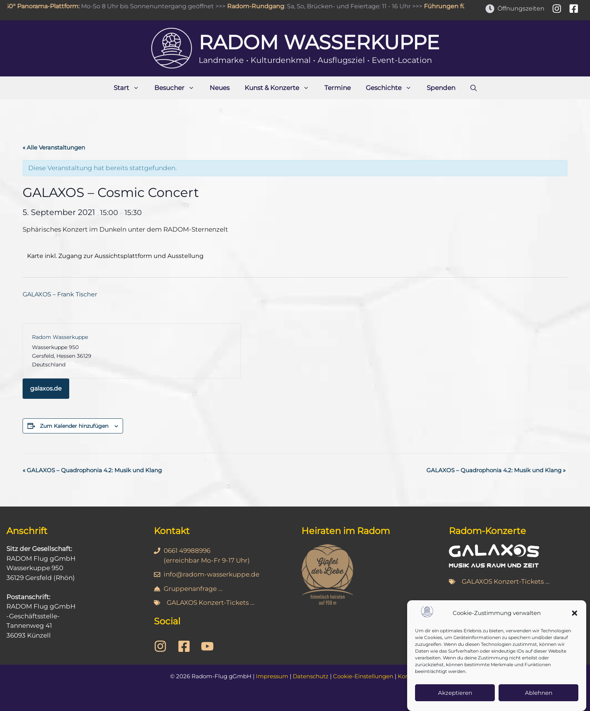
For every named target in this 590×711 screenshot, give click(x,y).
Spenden (441, 88)
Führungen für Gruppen (464, 6)
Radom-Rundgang (259, 6)
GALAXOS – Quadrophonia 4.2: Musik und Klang (92, 470)
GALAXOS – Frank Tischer (60, 294)
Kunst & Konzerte (281, 87)
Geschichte (392, 87)
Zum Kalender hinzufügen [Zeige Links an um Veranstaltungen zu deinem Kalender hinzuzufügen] (74, 426)
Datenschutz (310, 676)
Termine (337, 88)
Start (130, 87)
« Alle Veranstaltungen (54, 147)
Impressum (272, 676)
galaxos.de (46, 388)
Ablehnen (538, 694)
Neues (220, 88)
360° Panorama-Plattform (44, 6)
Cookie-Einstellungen (363, 676)
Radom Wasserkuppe (319, 42)
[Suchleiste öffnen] (473, 87)
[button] (574, 615)
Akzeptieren (455, 694)
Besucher (178, 87)
